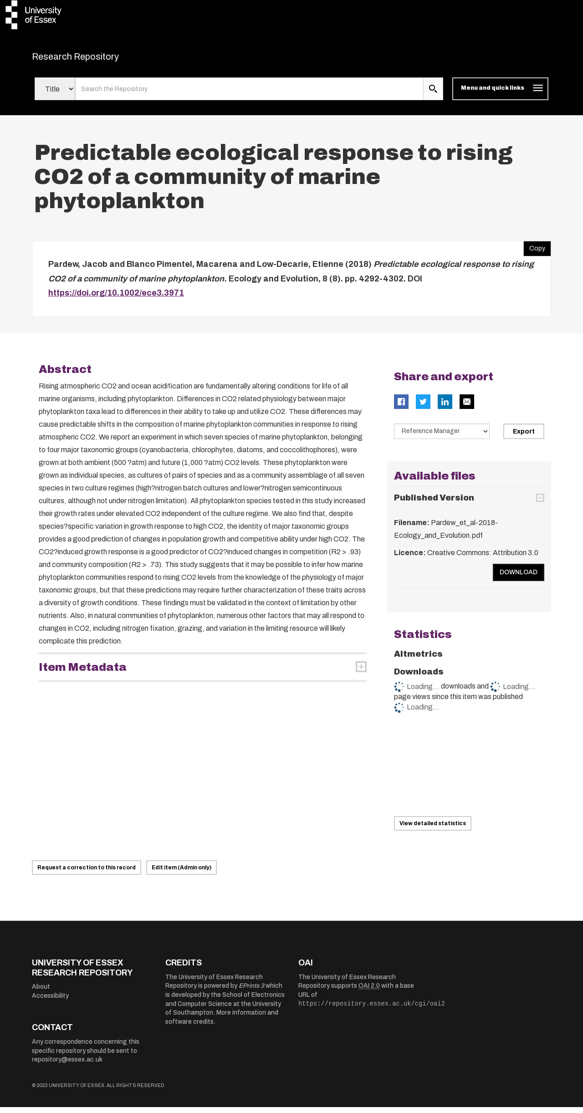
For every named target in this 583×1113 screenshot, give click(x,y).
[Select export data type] (442, 436)
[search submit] (433, 94)
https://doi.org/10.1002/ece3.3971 (116, 298)
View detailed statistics (432, 829)
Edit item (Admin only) (181, 873)
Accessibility (50, 1001)
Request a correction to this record (86, 873)
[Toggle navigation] (500, 94)
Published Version (434, 503)
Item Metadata (83, 673)
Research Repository (96, 59)
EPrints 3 (251, 991)
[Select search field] (55, 94)
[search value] (249, 94)
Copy (534, 252)
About (41, 992)
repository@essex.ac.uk (67, 1065)
